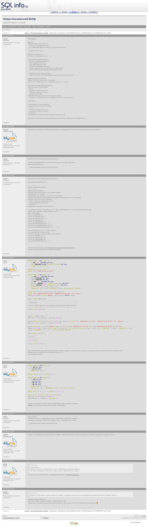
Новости (55, 12)
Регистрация (40, 26)
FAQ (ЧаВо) (27, 26)
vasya (5, 261)
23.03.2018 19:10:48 (8, 488)
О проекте (93, 12)
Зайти (47, 26)
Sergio (5, 39)
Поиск (34, 26)
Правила (20, 26)
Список (5, 26)
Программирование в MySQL (39, 33)
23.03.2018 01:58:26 (8, 126)
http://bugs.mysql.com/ (73, 475)
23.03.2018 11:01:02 (8, 175)
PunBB (143, 516)
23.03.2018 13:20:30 (8, 257)
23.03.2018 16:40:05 (8, 413)
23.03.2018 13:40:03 (8, 362)
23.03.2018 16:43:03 (8, 431)
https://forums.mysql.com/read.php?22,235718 (61, 247)
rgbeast (5, 129)
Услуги (83, 12)
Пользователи (12, 26)
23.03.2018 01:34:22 (8, 35)
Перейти (26, 517)
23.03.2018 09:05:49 (8, 155)
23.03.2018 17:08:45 (8, 461)
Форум (74, 12)
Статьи (64, 12)
